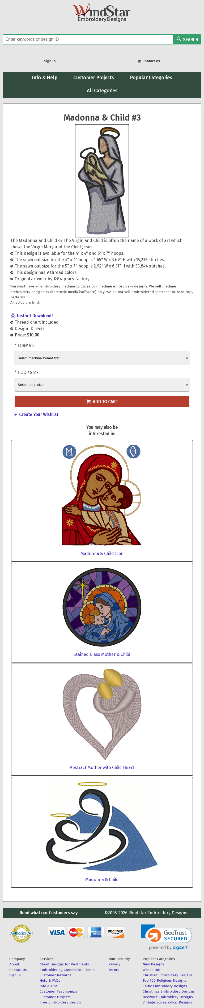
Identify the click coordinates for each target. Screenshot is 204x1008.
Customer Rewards (55, 975)
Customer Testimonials (59, 991)
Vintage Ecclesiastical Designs (167, 1002)
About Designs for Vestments (64, 964)
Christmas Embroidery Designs (169, 991)
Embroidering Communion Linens (67, 970)
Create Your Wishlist (38, 414)
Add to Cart (102, 401)
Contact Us (149, 62)
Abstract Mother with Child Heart (102, 767)
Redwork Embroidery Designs (168, 997)
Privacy (114, 964)
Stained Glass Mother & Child (102, 654)
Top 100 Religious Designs (164, 980)
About (14, 964)
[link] (166, 937)
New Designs (153, 964)
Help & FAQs (50, 980)
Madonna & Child (102, 879)
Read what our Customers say (48, 912)
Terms (113, 970)
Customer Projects (93, 78)
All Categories (102, 91)
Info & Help (44, 78)
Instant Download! (35, 315)
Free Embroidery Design (60, 1002)
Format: (26, 345)
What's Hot (151, 970)
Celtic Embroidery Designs (165, 986)
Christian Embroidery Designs (168, 975)
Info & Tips (49, 986)
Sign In (50, 61)
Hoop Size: (29, 372)
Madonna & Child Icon (102, 553)
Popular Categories (151, 78)
